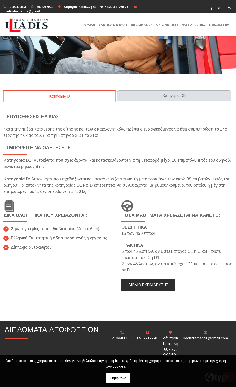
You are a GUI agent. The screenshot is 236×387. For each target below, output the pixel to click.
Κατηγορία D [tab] (59, 96)
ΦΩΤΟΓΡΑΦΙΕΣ (193, 24)
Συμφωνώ (118, 378)
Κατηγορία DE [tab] (174, 96)
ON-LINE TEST (167, 24)
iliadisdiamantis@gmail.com (25, 11)
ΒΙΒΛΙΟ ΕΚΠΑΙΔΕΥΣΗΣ (148, 285)
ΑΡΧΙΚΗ (89, 24)
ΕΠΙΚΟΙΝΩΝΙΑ (219, 24)
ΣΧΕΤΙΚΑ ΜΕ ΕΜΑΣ (113, 24)
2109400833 (18, 7)
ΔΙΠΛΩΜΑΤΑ (140, 24)
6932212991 (45, 7)
